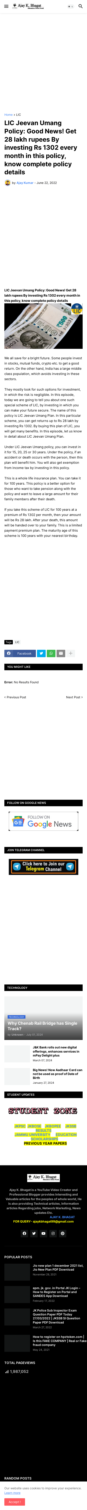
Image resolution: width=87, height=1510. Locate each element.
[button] (6, 6)
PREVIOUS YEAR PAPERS (45, 1143)
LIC (18, 114)
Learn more (12, 1493)
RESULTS (43, 1130)
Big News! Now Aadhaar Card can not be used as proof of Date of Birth (57, 1074)
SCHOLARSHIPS (44, 1139)
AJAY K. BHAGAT (62, 1217)
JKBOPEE (53, 1126)
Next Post (73, 697)
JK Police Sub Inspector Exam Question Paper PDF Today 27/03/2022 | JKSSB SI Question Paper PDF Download (56, 1316)
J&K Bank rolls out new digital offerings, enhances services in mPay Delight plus (56, 1051)
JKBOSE (34, 1126)
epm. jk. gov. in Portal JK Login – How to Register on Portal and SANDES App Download (56, 1292)
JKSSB (70, 1126)
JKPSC (20, 1126)
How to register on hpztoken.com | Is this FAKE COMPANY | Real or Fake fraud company (60, 1340)
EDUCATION (66, 1134)
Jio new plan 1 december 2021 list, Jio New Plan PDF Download (58, 1267)
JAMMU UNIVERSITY (32, 1134)
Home (8, 114)
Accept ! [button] (15, 1502)
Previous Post (16, 697)
